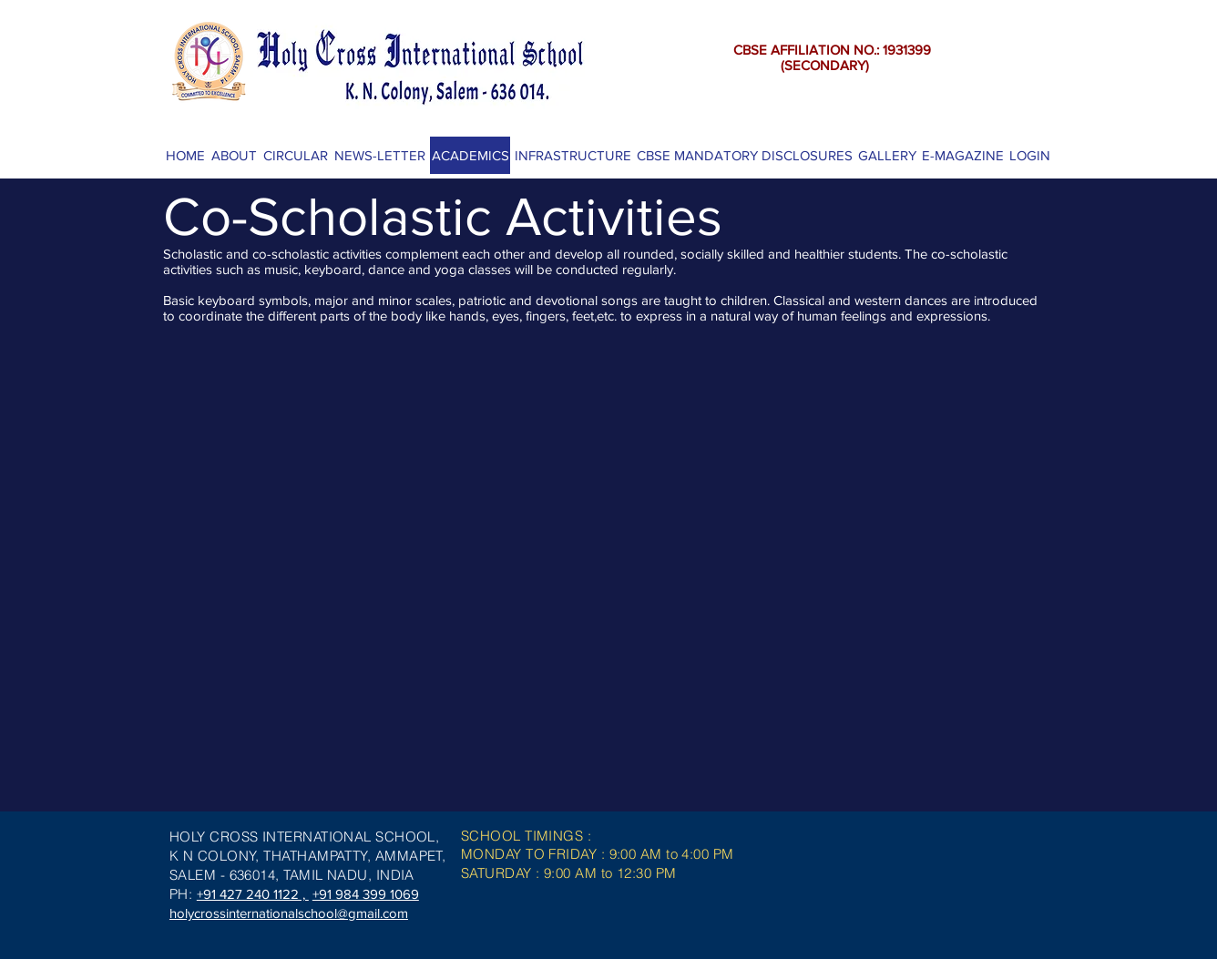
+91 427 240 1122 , (253, 894)
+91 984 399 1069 (365, 894)
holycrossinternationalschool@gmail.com (288, 913)
